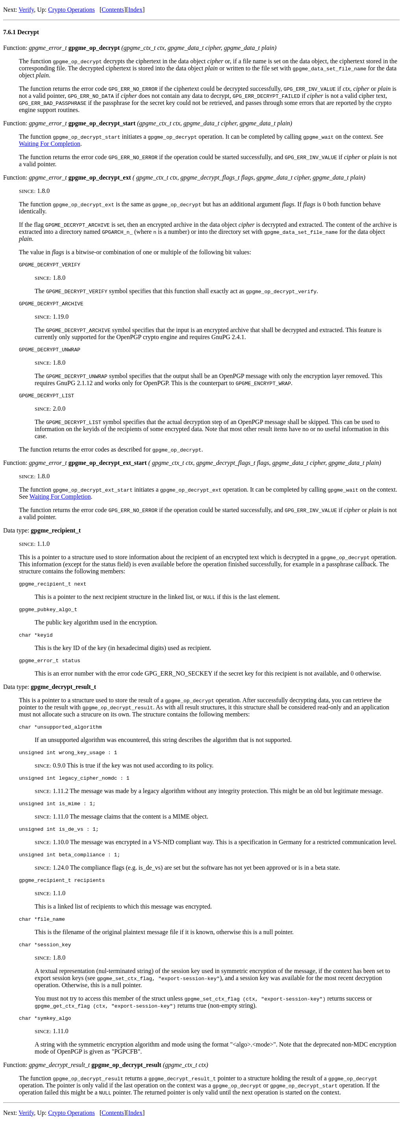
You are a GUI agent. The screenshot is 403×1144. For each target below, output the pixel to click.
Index (135, 9)
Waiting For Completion (49, 143)
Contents (113, 9)
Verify (26, 9)
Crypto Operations (71, 9)
